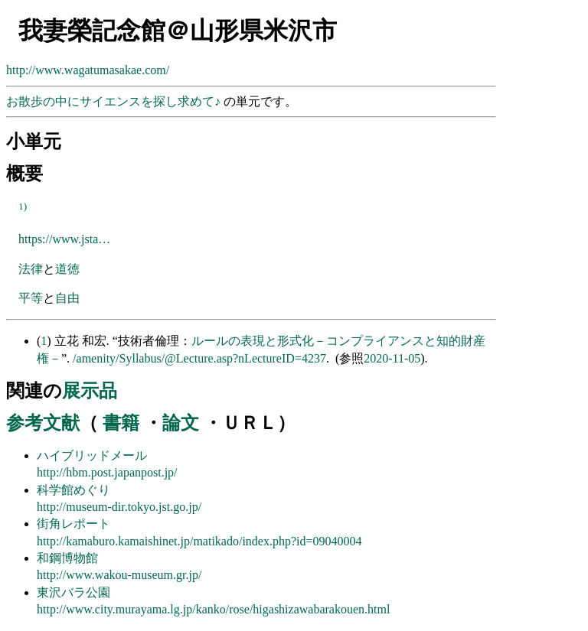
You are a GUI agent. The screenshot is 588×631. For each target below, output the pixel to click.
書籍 (121, 423)
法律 (30, 268)
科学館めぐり (73, 489)
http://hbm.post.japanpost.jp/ (107, 472)
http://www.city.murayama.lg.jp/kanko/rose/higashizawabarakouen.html (213, 609)
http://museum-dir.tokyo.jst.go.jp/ (119, 506)
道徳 (67, 268)
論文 (180, 423)
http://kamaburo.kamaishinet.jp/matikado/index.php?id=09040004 (199, 541)
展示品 (89, 391)
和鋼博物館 (67, 557)
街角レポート (73, 523)
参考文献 (43, 423)
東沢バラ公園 (73, 592)
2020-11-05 (392, 358)
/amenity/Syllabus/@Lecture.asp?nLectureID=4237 (199, 358)
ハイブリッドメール (92, 455)
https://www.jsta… (64, 239)
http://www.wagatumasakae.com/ (87, 69)
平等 (30, 297)
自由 (67, 297)
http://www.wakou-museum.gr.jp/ (119, 574)
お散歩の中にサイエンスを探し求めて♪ (115, 101)
